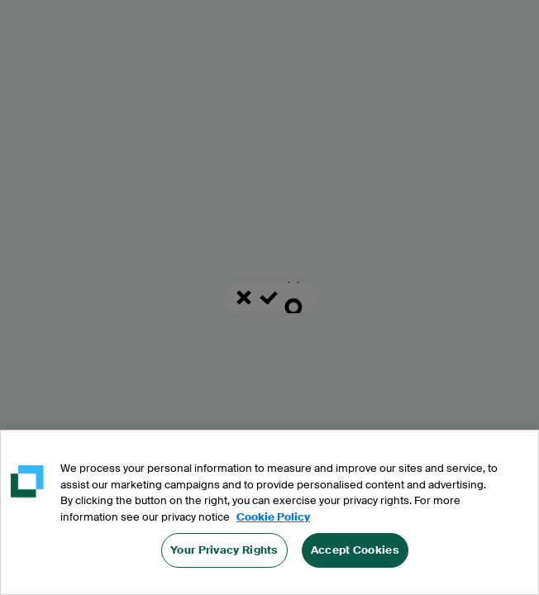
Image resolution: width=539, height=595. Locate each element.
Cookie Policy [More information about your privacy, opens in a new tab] (273, 519)
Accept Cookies (355, 553)
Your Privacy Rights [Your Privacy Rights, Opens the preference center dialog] (224, 553)
